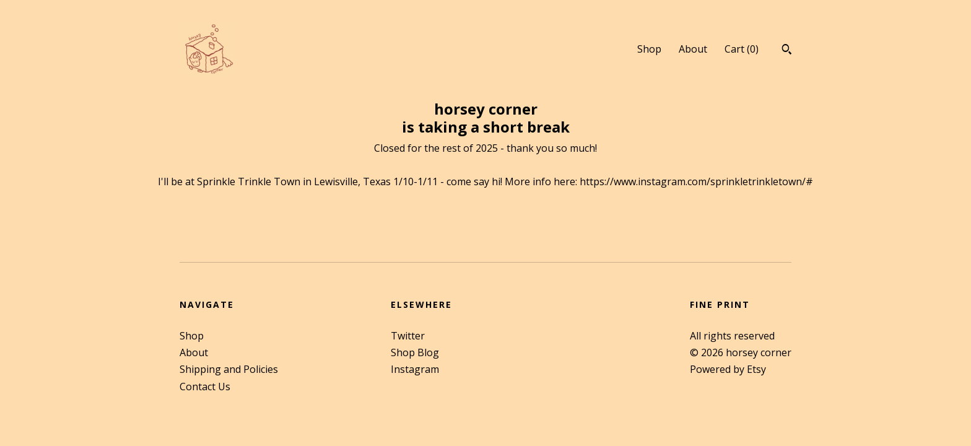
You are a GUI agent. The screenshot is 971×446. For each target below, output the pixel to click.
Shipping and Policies (229, 369)
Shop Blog (415, 352)
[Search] (786, 51)
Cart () (742, 49)
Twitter (408, 336)
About (693, 49)
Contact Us (205, 386)
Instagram (415, 369)
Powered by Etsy (728, 369)
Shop (649, 49)
